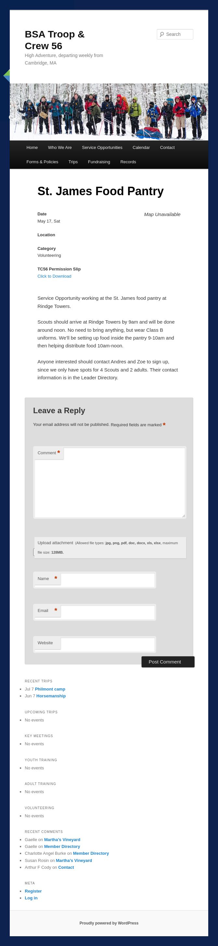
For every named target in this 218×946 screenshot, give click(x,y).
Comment (49, 453)
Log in (31, 897)
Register (33, 891)
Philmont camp (50, 689)
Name (47, 579)
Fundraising (99, 161)
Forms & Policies (43, 161)
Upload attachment (108, 547)
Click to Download (54, 276)
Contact (167, 147)
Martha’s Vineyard (62, 839)
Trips (73, 161)
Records (128, 161)
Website (45, 642)
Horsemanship (51, 695)
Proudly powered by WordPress (108, 923)
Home (32, 147)
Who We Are (60, 147)
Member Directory (62, 846)
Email (47, 611)
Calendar (141, 147)
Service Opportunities (102, 147)
